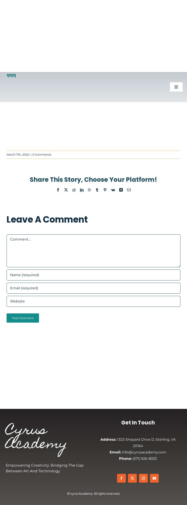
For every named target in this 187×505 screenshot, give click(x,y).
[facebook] (121, 478)
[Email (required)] (93, 288)
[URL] (93, 301)
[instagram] (143, 478)
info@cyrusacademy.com (138, 452)
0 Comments (41, 154)
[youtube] (154, 478)
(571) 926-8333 (138, 458)
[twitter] (132, 478)
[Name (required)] (93, 275)
